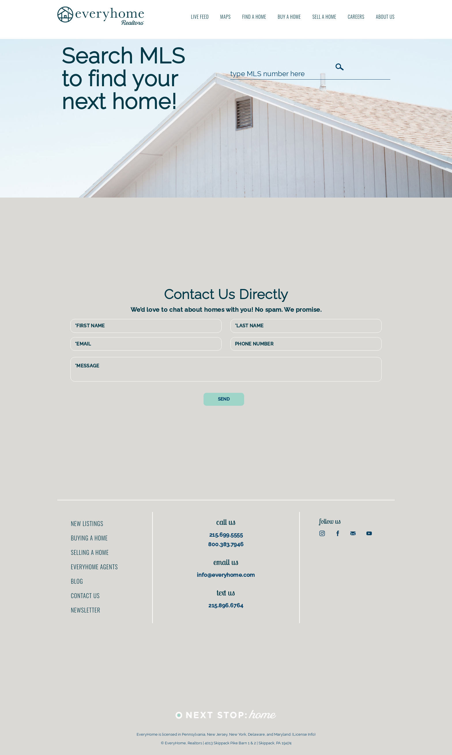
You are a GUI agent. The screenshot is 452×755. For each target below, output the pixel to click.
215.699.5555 (226, 534)
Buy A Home (289, 16)
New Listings (87, 523)
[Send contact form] (224, 399)
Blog (77, 581)
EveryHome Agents (94, 566)
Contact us (85, 595)
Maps (225, 16)
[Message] (226, 369)
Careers (356, 16)
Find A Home (254, 16)
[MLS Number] (282, 73)
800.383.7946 (226, 544)
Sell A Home (324, 16)
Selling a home (90, 552)
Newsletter (85, 610)
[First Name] (146, 326)
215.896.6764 (225, 605)
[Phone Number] (306, 344)
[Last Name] (306, 326)
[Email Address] (146, 344)
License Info (303, 734)
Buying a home (89, 538)
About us (385, 16)
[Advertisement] (230, 240)
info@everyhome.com (226, 575)
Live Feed (200, 16)
